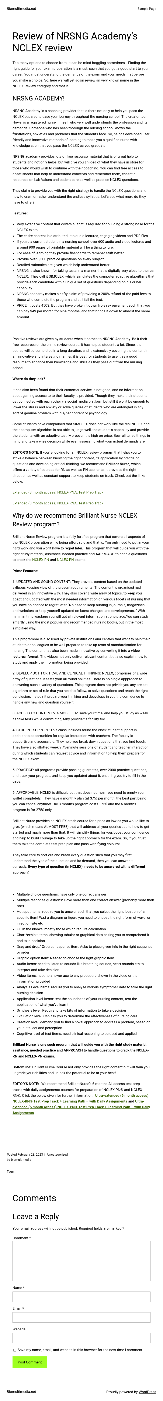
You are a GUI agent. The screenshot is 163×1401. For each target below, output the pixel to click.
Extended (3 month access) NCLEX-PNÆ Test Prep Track (58, 492)
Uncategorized (57, 1154)
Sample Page (147, 9)
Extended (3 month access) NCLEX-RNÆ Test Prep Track (58, 503)
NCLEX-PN (65, 560)
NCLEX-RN (40, 560)
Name (19, 1288)
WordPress (147, 1392)
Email (18, 1308)
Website (19, 1329)
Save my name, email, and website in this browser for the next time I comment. (80, 1350)
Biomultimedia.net (21, 8)
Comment (22, 1238)
